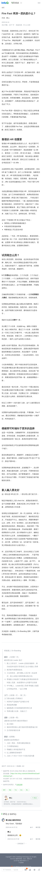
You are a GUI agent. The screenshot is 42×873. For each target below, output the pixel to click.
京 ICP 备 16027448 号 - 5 (21, 860)
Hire (21, 790)
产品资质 (21, 862)
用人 (27, 790)
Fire (16, 790)
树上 (8, 18)
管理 (4, 790)
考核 (10, 790)
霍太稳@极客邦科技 (13, 820)
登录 (39, 3)
